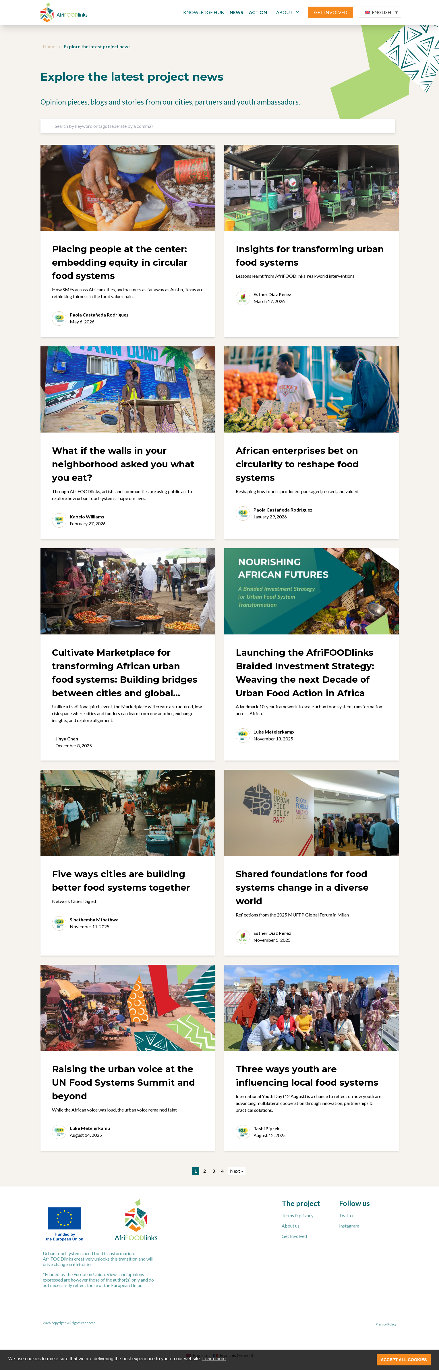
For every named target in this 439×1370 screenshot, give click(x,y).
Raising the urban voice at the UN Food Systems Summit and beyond (123, 1082)
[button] (380, 12)
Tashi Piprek (267, 1128)
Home (49, 46)
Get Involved (294, 1236)
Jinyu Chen (66, 738)
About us (290, 1225)
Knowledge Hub (203, 12)
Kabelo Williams (87, 516)
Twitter (346, 1215)
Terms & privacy (298, 1215)
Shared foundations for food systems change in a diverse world (302, 887)
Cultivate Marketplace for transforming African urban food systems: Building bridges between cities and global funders (125, 679)
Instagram (349, 1225)
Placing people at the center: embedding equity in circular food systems (119, 262)
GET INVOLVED (330, 12)
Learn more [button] (214, 1358)
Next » (236, 1171)
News (236, 12)
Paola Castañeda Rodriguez (99, 314)
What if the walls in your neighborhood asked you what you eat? (123, 464)
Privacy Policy (386, 1324)
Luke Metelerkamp (274, 731)
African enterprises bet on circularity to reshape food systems (297, 464)
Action (258, 12)
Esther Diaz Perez (272, 294)
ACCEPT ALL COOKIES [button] (404, 1359)
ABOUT (288, 12)
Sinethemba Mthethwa (94, 919)
